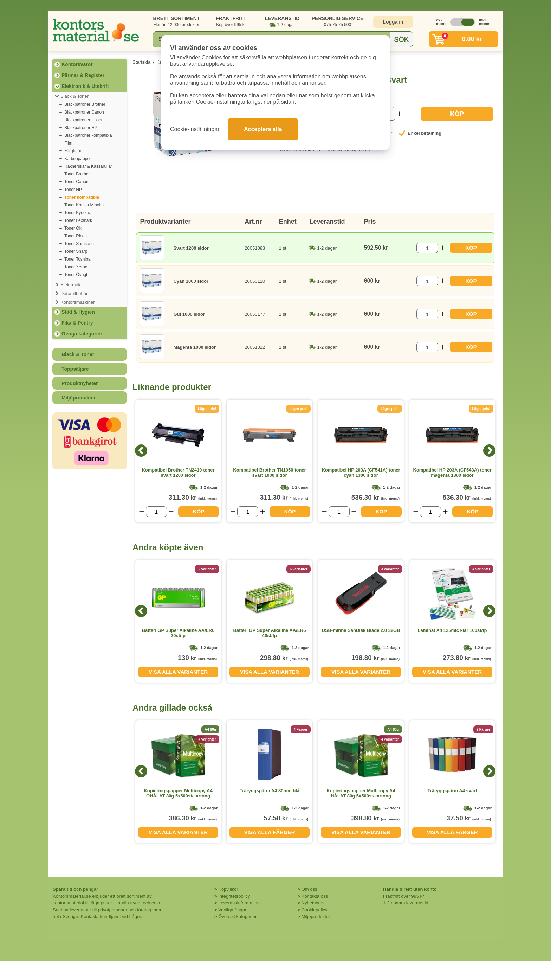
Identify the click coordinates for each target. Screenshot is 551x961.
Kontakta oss (315, 896)
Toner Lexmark (78, 220)
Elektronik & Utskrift (85, 86)
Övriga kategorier (81, 334)
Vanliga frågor (232, 909)
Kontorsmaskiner (77, 302)
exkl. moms (440, 22)
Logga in (393, 22)
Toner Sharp (75, 251)
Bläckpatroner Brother (84, 104)
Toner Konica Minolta (84, 205)
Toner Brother (77, 174)
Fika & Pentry (77, 323)
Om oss (309, 889)
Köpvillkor (228, 889)
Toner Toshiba (77, 259)
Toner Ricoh (75, 235)
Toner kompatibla (81, 197)
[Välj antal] (427, 248)
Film (68, 143)
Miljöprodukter (78, 398)
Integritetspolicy (234, 896)
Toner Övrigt (75, 274)
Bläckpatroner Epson (83, 119)
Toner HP (73, 189)
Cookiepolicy (315, 909)
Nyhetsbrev (313, 902)
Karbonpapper (77, 158)
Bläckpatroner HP (80, 127)
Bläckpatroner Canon (84, 112)
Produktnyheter (79, 383)
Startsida (141, 62)
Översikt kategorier (237, 916)
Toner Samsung (79, 243)
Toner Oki (73, 228)
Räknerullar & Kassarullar (88, 166)
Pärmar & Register (82, 75)
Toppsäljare (75, 369)
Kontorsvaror (77, 64)
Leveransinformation (239, 902)
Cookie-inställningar (195, 129)
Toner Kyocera (77, 212)
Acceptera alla (263, 129)
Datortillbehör (73, 293)
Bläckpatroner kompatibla (88, 135)
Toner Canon (76, 181)
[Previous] (141, 450)
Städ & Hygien (78, 312)
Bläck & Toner (74, 96)
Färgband (73, 150)
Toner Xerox (75, 266)
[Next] (489, 450)
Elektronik (70, 284)
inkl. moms (483, 22)
